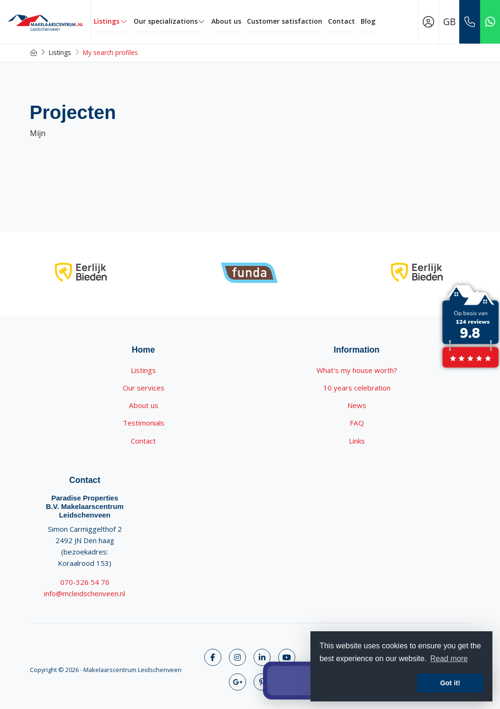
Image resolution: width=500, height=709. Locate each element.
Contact (341, 21)
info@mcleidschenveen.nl (84, 593)
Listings (111, 21)
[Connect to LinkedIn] (262, 657)
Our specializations (170, 21)
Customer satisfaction (284, 21)
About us (226, 21)
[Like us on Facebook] (212, 657)
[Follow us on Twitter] (237, 657)
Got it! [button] (450, 683)
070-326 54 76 (84, 582)
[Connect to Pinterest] (262, 682)
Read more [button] (449, 658)
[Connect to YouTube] (286, 657)
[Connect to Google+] (237, 682)
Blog (368, 21)
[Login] (428, 22)
